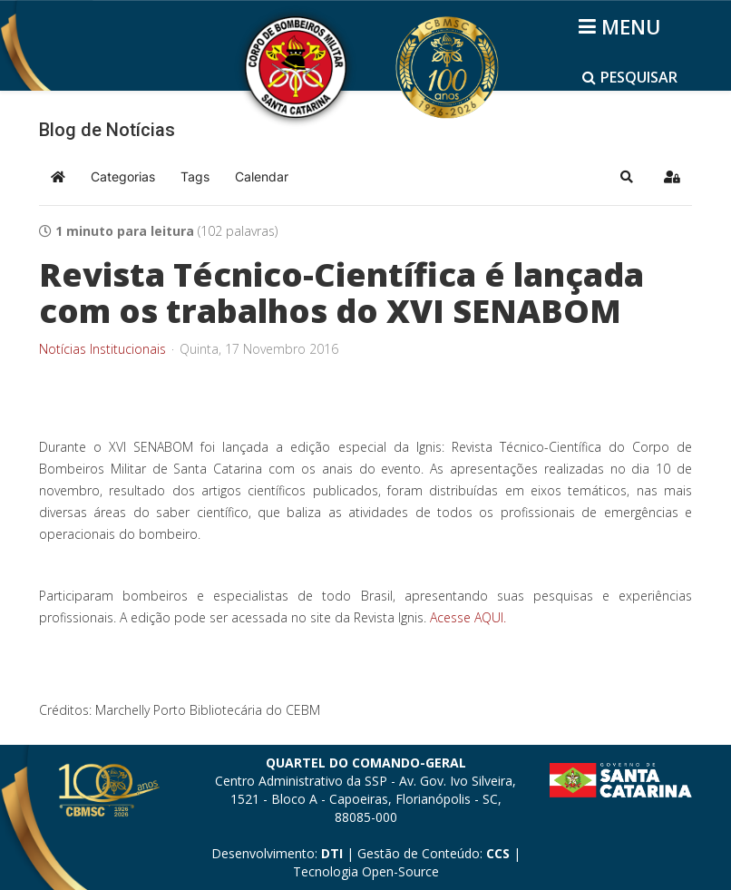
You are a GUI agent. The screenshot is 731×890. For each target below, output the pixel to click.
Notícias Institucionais (102, 349)
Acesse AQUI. (468, 617)
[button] (627, 177)
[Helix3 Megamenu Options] (623, 26)
